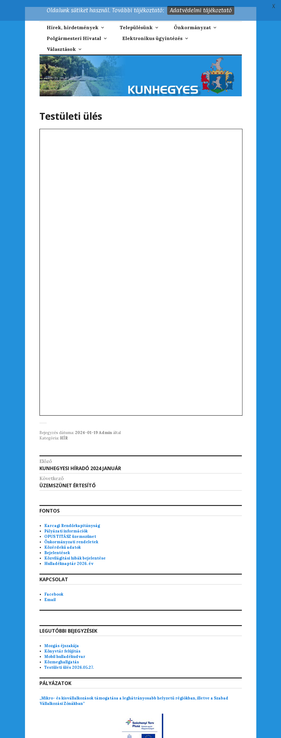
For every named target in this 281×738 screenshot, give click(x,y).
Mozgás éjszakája (61, 638)
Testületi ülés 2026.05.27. (69, 660)
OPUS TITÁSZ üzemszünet (70, 529)
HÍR (64, 431)
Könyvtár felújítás (62, 644)
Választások (61, 42)
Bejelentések (57, 545)
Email (50, 592)
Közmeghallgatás (61, 655)
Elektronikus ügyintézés (152, 32)
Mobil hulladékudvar (64, 649)
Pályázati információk (66, 524)
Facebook (53, 587)
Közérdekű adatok (62, 540)
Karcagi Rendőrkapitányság (72, 518)
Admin (105, 425)
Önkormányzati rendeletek (71, 535)
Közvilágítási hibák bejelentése (75, 551)
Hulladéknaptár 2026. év (68, 556)
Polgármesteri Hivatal (74, 32)
